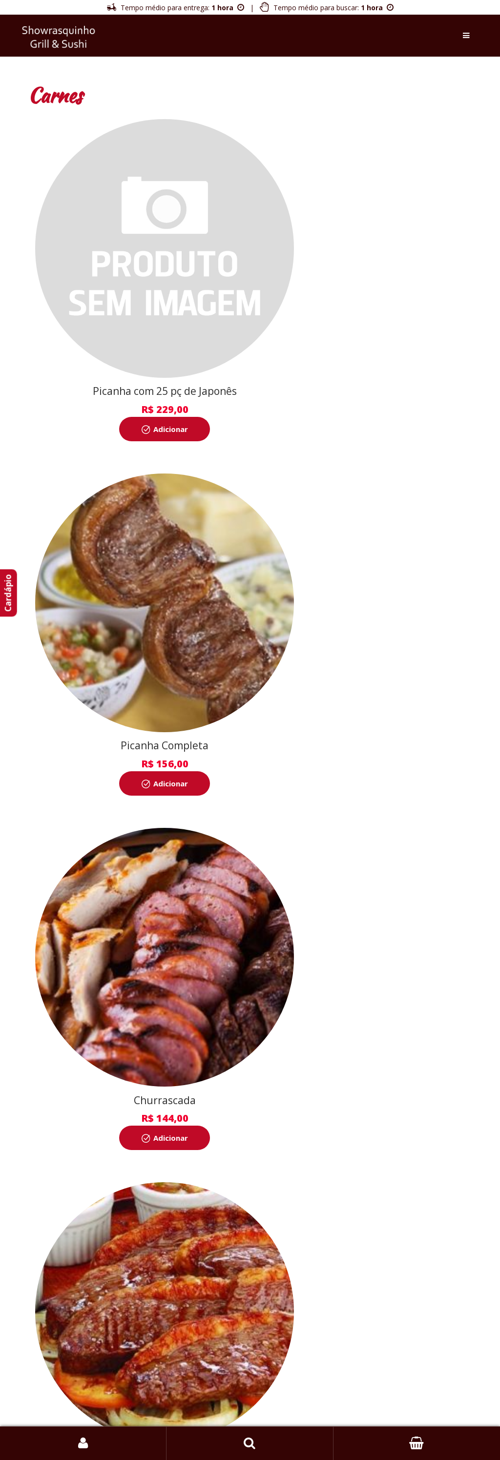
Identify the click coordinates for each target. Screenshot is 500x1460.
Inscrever (250, 1214)
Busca (250, 1443)
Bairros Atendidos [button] (250, 1412)
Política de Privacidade (322, 1338)
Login (83, 1443)
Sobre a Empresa (170, 1338)
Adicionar (144, 377)
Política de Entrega (243, 1338)
